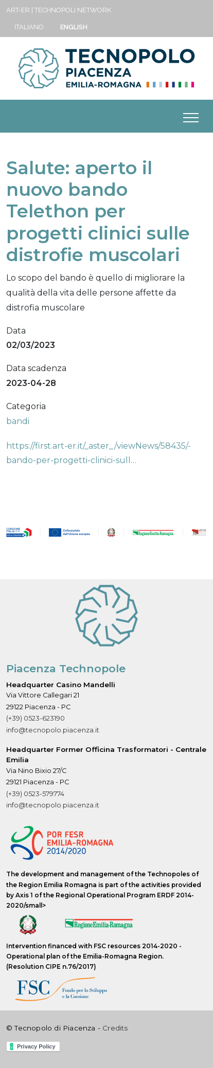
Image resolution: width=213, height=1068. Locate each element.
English (73, 27)
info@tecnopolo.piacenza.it (52, 730)
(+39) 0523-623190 (35, 718)
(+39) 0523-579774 (35, 794)
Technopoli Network (72, 10)
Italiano (29, 27)
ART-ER (18, 10)
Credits (115, 1028)
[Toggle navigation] (191, 116)
